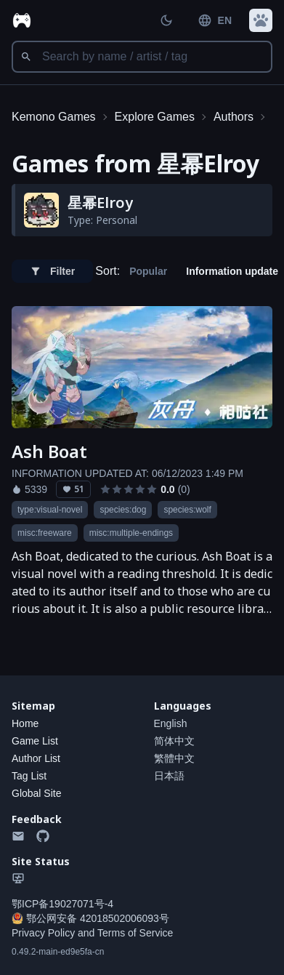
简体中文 (174, 741)
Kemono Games (54, 117)
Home (25, 723)
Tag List (29, 776)
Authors (233, 117)
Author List (36, 758)
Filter (52, 271)
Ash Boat (49, 451)
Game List (35, 741)
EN (215, 20)
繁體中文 (174, 758)
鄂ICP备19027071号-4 (62, 904)
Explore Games (155, 117)
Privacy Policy (43, 933)
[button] (260, 20)
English (170, 723)
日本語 (169, 776)
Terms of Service (135, 933)
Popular (148, 271)
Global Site (36, 793)
